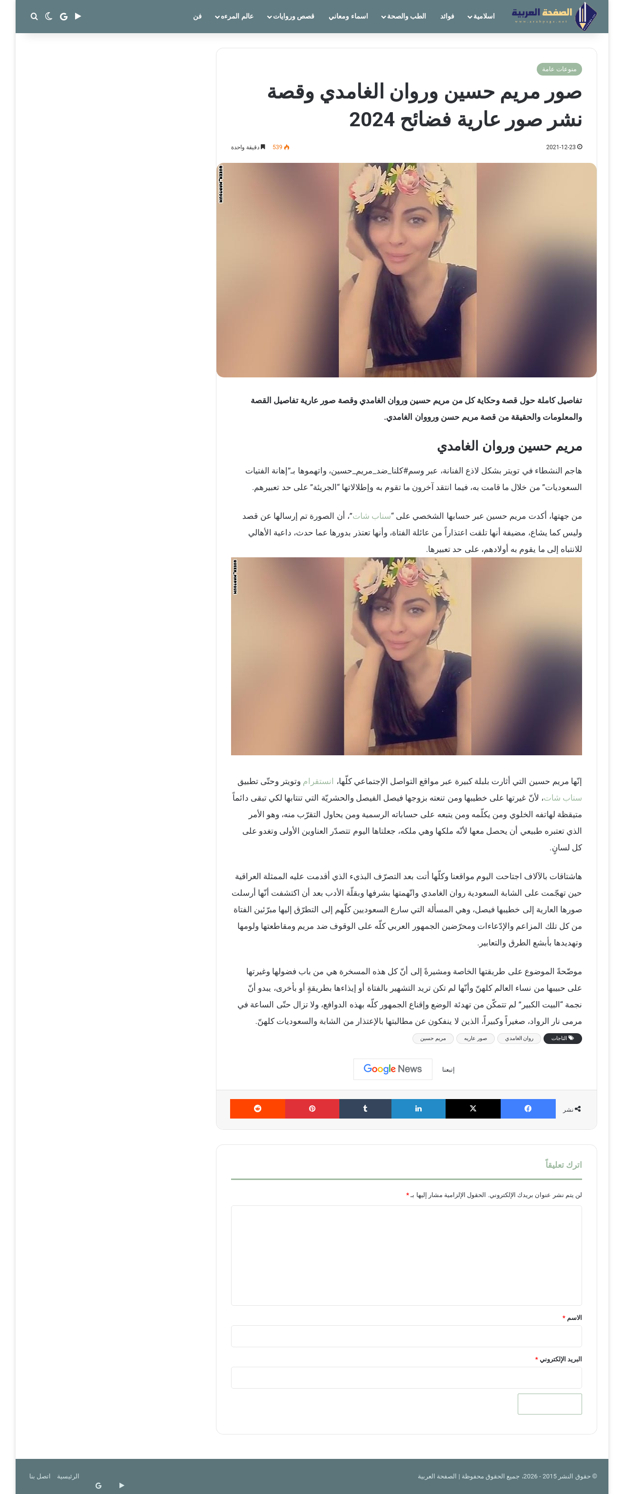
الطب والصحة (406, 16)
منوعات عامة (559, 69)
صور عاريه (475, 1038)
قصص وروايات (293, 16)
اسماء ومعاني (348, 16)
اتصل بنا (40, 1476)
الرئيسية (68, 1476)
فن (197, 16)
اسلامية (484, 16)
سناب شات (371, 516)
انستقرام (318, 781)
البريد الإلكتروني (558, 1359)
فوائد (447, 16)
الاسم (572, 1317)
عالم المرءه (237, 16)
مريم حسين (433, 1038)
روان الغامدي (519, 1038)
